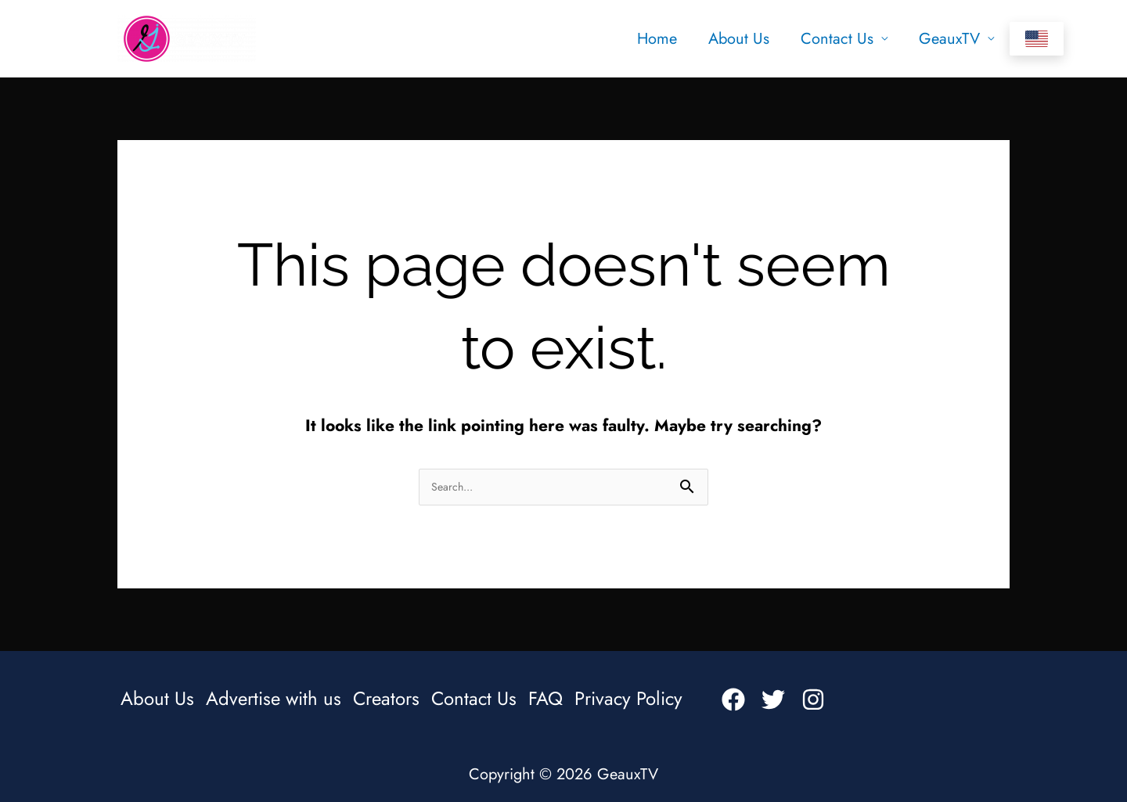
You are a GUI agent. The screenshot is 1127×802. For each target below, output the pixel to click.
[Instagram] (813, 699)
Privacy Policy (628, 698)
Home (657, 38)
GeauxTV (949, 38)
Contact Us (837, 38)
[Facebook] (733, 699)
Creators (386, 698)
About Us (738, 38)
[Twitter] (773, 699)
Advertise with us (273, 698)
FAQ (545, 698)
